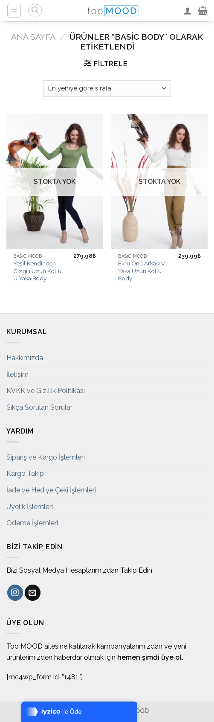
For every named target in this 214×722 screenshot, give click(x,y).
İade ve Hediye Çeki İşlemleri (51, 490)
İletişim (17, 374)
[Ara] (35, 10)
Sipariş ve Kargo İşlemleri (45, 457)
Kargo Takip (25, 473)
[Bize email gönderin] (32, 593)
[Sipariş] (107, 88)
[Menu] (14, 10)
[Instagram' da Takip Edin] (15, 593)
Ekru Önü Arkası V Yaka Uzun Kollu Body (141, 271)
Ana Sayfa (33, 36)
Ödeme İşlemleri (32, 523)
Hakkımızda (24, 358)
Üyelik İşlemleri (29, 507)
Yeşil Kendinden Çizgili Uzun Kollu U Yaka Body (37, 271)
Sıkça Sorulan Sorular (39, 407)
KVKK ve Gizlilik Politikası (45, 391)
